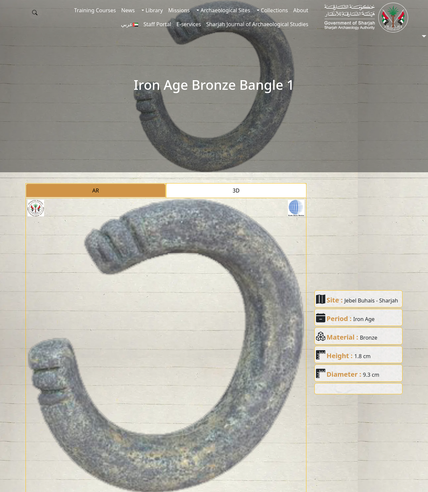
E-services (189, 24)
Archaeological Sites (224, 10)
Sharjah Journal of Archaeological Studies (257, 24)
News (128, 10)
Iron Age (364, 319)
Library (153, 10)
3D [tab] (236, 190)
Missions (179, 10)
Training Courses (95, 10)
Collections (273, 10)
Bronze (368, 337)
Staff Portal (157, 24)
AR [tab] (95, 190)
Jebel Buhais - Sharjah (371, 300)
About (300, 10)
